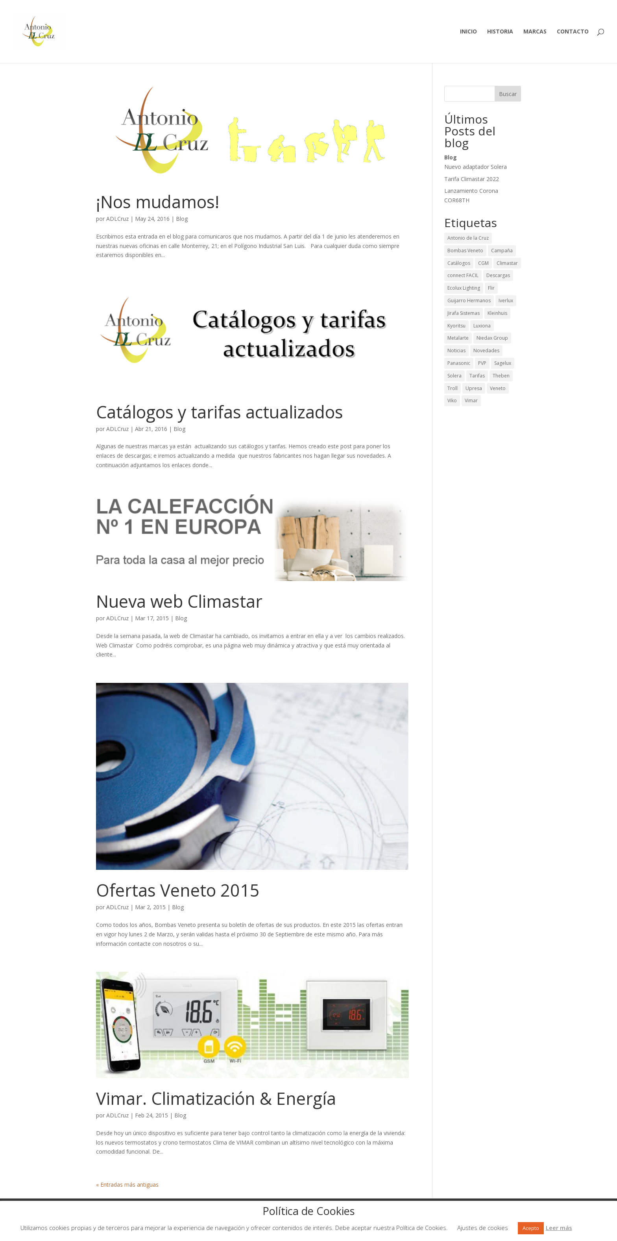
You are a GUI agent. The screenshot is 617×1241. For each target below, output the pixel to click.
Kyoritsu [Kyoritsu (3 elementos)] (456, 325)
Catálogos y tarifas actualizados (219, 412)
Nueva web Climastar (179, 601)
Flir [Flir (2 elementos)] (491, 288)
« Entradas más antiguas (127, 1184)
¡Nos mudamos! (157, 201)
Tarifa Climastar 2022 (471, 179)
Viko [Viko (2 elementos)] (452, 400)
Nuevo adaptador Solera (475, 166)
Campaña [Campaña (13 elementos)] (502, 250)
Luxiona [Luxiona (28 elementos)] (482, 325)
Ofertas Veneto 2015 (178, 890)
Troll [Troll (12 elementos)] (452, 388)
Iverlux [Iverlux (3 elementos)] (506, 300)
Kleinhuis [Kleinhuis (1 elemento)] (497, 313)
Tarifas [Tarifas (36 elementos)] (477, 375)
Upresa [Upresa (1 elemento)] (474, 388)
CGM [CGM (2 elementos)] (483, 263)
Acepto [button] (531, 1228)
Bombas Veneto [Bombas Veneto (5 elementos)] (465, 250)
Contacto (573, 32)
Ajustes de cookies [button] (482, 1228)
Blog (182, 218)
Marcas (535, 32)
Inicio (468, 32)
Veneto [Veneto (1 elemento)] (498, 388)
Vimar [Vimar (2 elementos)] (471, 400)
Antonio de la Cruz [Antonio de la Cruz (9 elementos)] (468, 238)
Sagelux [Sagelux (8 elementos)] (502, 363)
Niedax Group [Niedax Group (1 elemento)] (492, 338)
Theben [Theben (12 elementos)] (501, 375)
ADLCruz (117, 218)
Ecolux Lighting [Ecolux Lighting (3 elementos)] (463, 288)
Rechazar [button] (584, 1228)
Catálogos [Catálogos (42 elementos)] (458, 263)
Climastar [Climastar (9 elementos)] (507, 263)
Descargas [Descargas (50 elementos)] (498, 275)
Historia (500, 32)
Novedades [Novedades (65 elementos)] (486, 350)
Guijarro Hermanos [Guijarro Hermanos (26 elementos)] (469, 300)
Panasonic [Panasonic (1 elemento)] (458, 363)
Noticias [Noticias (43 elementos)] (456, 350)
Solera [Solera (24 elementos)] (454, 375)
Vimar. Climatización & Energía (216, 1098)
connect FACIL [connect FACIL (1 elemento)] (462, 275)
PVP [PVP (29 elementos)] (482, 363)
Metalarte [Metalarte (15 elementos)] (458, 338)
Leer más (559, 1228)
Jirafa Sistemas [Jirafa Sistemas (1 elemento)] (463, 313)
